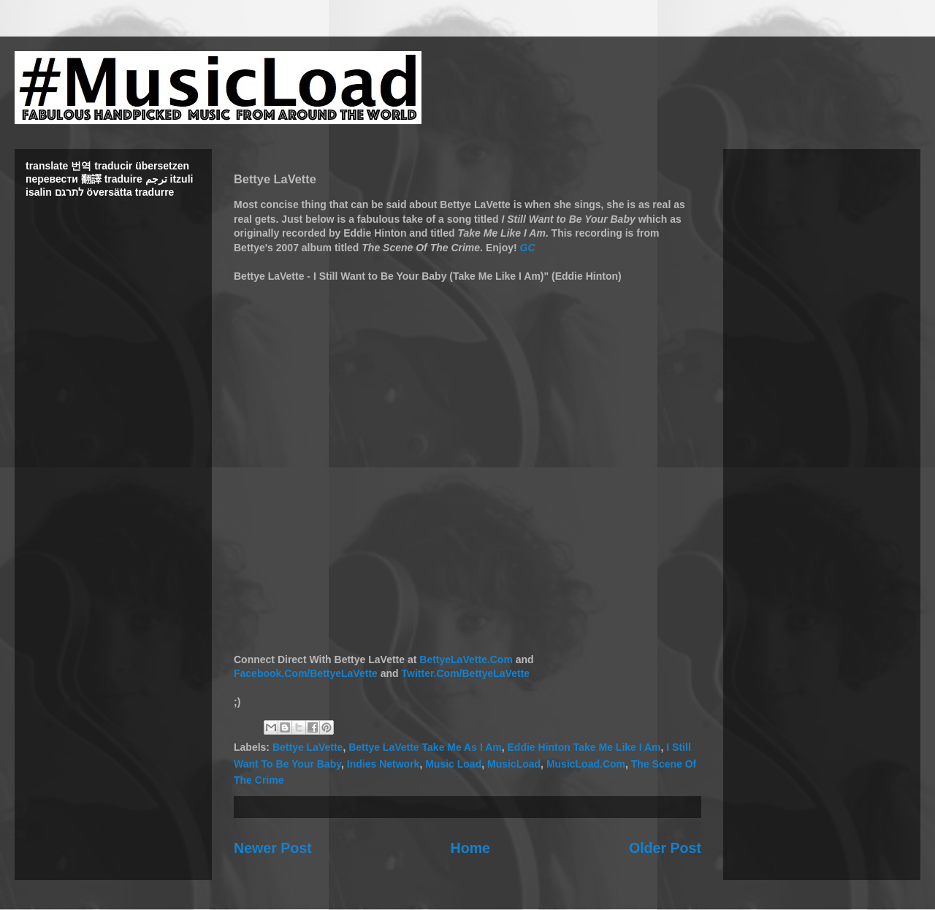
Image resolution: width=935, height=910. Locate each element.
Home (470, 848)
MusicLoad (514, 764)
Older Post (665, 848)
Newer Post (273, 848)
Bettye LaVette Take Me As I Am (425, 747)
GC (527, 247)
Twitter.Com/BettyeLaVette (466, 673)
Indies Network (383, 764)
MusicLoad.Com (585, 764)
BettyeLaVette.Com (466, 659)
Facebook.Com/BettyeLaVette (306, 673)
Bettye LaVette (307, 747)
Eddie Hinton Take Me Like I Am (584, 747)
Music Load (453, 764)
